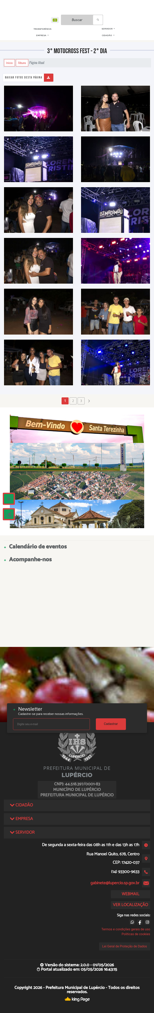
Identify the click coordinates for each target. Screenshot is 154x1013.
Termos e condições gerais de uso (125, 929)
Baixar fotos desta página (23, 77)
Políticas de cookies (136, 934)
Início (9, 63)
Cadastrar (111, 724)
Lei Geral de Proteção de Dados (124, 946)
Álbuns (22, 63)
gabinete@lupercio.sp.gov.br (114, 883)
